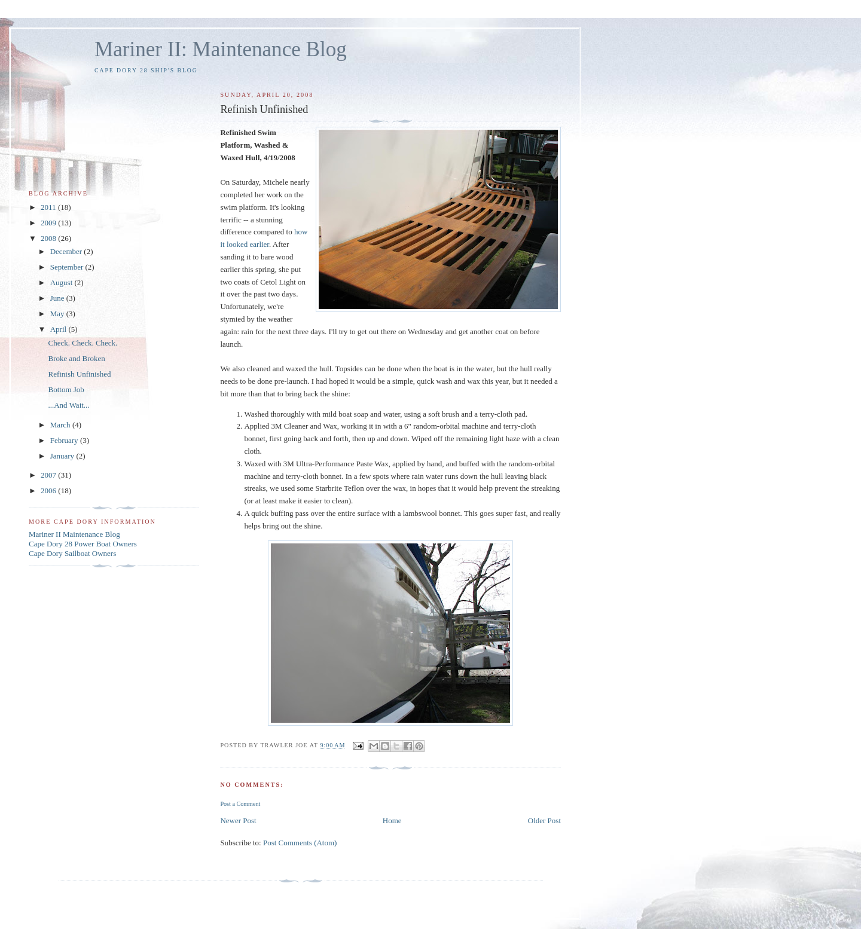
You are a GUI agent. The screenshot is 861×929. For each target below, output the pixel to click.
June (58, 298)
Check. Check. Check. (82, 342)
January (63, 455)
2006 (49, 490)
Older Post (544, 820)
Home (392, 820)
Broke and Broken (76, 358)
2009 (49, 222)
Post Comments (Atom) (300, 842)
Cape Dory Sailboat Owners (72, 553)
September (68, 266)
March (61, 424)
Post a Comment (240, 803)
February (65, 440)
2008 (49, 238)
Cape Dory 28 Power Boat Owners (83, 543)
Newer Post (238, 820)
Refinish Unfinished (79, 373)
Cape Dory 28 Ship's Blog (146, 70)
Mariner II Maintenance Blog (74, 534)
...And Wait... (68, 405)
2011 (49, 207)
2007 (49, 474)
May (58, 313)
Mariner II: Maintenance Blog (220, 49)
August (62, 282)
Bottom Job (66, 389)
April (59, 329)
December (67, 251)
